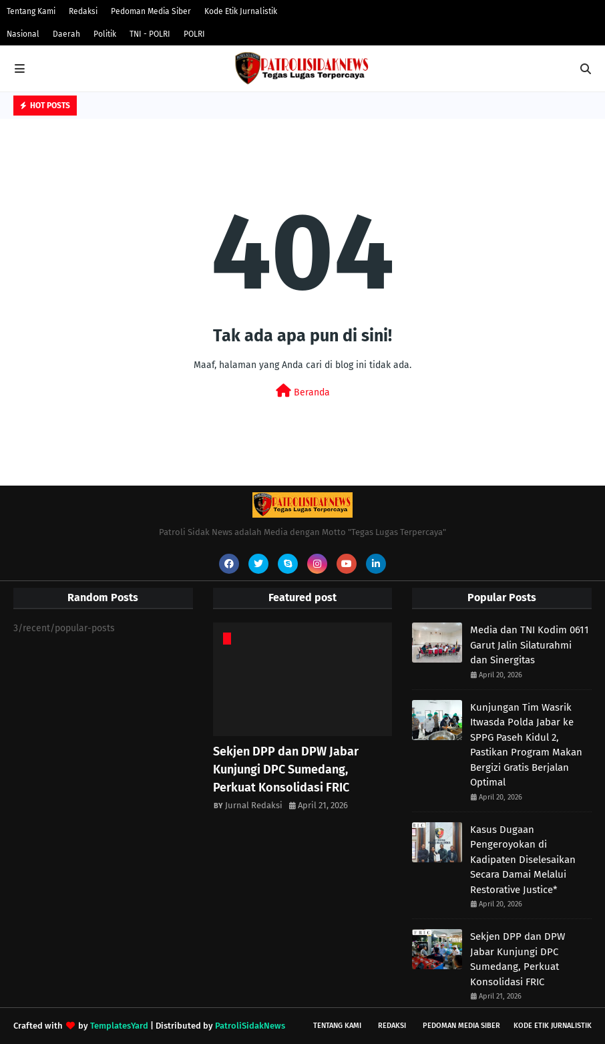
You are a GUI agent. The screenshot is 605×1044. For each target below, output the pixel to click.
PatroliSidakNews (250, 1026)
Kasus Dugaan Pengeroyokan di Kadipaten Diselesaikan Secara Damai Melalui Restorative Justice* (523, 860)
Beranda (303, 391)
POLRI (194, 34)
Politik (104, 34)
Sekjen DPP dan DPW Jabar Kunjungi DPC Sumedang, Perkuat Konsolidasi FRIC (286, 769)
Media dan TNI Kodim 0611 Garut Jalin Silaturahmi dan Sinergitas (529, 645)
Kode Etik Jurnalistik (240, 11)
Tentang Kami (31, 11)
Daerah (66, 34)
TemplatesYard (119, 1026)
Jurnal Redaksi (253, 805)
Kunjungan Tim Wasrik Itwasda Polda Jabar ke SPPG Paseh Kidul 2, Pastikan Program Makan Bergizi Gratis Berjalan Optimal (526, 745)
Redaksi (83, 11)
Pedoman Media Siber (151, 11)
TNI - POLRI (150, 34)
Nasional (23, 34)
